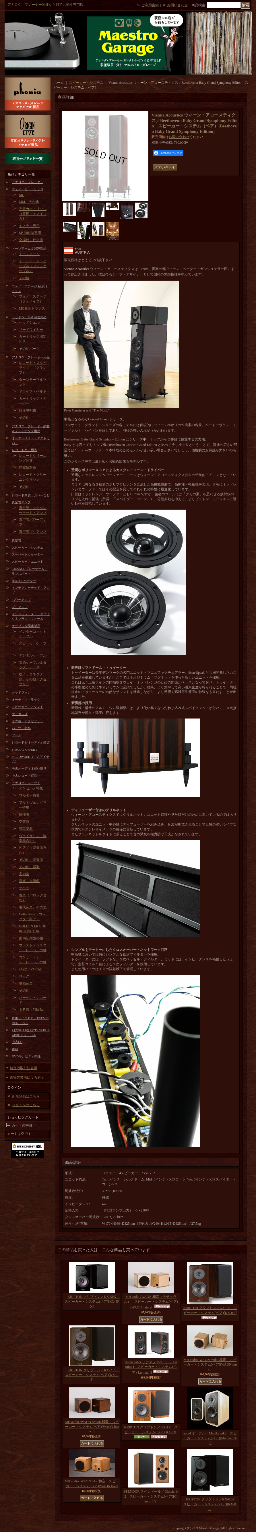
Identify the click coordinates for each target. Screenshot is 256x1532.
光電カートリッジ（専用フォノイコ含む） (32, 214)
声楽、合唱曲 (29, 881)
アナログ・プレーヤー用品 (31, 357)
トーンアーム (29, 254)
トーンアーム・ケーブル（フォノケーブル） (32, 266)
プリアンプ (20, 607)
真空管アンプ (21, 502)
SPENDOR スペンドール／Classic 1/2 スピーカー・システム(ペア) (151, 1496)
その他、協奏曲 (31, 860)
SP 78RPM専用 (30, 233)
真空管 (16, 540)
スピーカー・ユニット (27, 561)
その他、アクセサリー (27, 721)
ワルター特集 (29, 795)
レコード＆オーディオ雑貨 (31, 742)
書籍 (15, 1049)
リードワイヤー (31, 330)
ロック (24, 976)
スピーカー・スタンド (27, 706)
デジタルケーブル (32, 655)
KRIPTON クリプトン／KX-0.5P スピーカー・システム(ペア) (210, 1504)
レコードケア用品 (24, 450)
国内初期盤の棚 (31, 938)
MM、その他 (29, 202)
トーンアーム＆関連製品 (29, 248)
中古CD (17, 1042)
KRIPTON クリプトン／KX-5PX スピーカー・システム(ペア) (92, 1301)
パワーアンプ (21, 599)
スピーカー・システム (27, 547)
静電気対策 (27, 467)
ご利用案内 (150, 5)
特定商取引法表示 (23, 1068)
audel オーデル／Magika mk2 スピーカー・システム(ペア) (210, 1438)
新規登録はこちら (26, 1096)
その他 (24, 278)
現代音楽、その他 (32, 907)
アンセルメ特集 (31, 788)
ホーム (58, 83)
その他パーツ (29, 349)
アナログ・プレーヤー (27, 182)
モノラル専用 (29, 226)
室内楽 (24, 874)
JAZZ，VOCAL (30, 969)
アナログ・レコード (26, 783)
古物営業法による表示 (27, 1077)
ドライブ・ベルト (32, 391)
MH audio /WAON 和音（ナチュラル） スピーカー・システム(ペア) (151, 1302)
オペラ (24, 888)
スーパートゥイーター (27, 554)
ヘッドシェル (29, 323)
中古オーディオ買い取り (29, 768)
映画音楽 (26, 983)
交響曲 (24, 822)
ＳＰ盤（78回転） (32, 1009)
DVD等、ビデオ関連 (26, 1056)
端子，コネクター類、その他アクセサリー (32, 679)
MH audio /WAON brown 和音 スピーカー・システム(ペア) (92, 1427)
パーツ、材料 (21, 728)
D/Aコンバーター (24, 580)
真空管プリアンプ (32, 532)
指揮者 (24, 814)
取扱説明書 (27, 411)
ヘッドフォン (21, 692)
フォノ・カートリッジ (27, 189)
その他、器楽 (29, 867)
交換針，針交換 (31, 240)
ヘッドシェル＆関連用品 (29, 317)
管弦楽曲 (26, 829)
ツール (16, 735)
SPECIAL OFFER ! (24, 749)
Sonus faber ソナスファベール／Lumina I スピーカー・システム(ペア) (151, 1367)
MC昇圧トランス (32, 308)
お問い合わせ (177, 5)
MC (21, 195)
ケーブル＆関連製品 (26, 626)
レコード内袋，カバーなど (31, 495)
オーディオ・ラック (26, 699)
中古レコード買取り (26, 775)
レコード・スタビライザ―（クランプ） (32, 367)
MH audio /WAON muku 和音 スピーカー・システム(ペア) (210, 1365)
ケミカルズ (20, 714)
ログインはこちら (26, 1105)
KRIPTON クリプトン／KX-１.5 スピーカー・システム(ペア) (92, 1375)
